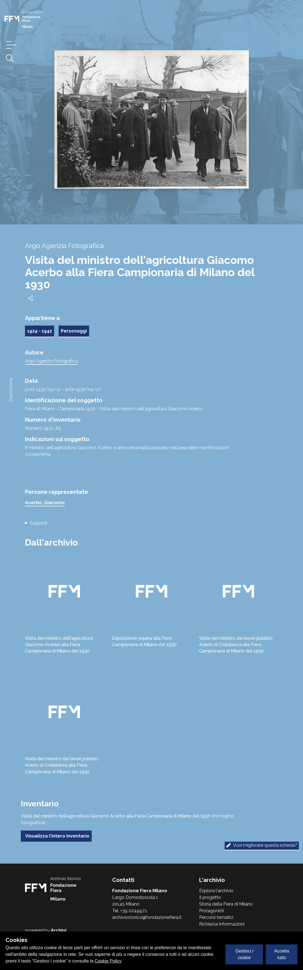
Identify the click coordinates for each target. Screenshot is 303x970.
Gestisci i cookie (244, 954)
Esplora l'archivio (216, 890)
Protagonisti (211, 910)
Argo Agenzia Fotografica (51, 361)
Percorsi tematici (216, 917)
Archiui (58, 930)
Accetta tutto (281, 954)
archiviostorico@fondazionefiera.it (147, 917)
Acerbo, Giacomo (45, 502)
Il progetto (210, 897)
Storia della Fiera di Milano (226, 904)
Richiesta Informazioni (221, 924)
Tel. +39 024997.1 (129, 910)
